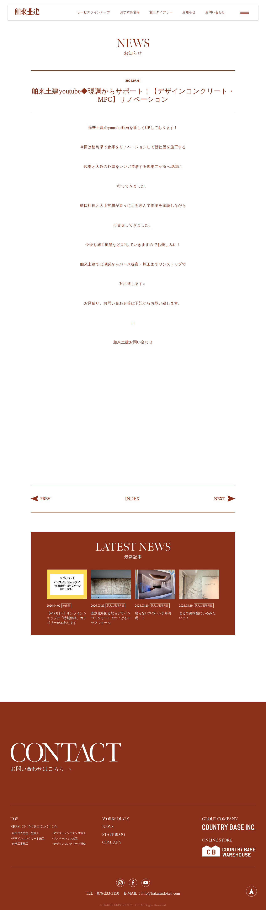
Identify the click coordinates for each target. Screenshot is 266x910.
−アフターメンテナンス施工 (69, 833)
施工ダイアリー (160, 12)
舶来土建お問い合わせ (133, 342)
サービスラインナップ (93, 12)
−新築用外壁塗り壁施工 (25, 833)
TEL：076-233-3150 (102, 893)
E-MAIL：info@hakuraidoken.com (152, 893)
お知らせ (189, 12)
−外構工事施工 (19, 843)
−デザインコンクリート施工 (27, 838)
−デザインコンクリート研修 (69, 843)
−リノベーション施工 (65, 838)
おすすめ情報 (130, 12)
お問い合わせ (215, 12)
